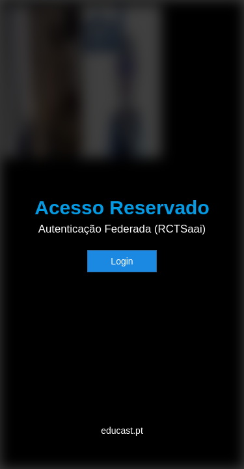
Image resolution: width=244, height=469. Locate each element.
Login (122, 261)
